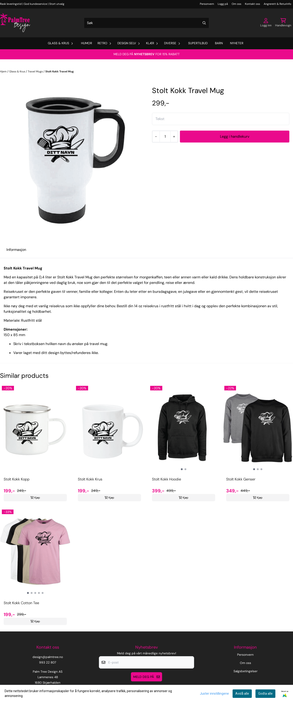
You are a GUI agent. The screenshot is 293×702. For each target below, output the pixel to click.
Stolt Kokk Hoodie (166, 479)
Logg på (223, 4)
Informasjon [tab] (16, 249)
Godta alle (265, 693)
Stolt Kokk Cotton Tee (21, 603)
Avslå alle (242, 693)
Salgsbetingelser (245, 671)
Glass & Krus (17, 71)
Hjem (3, 71)
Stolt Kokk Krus (90, 479)
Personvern (207, 4)
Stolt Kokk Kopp (17, 479)
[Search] (204, 23)
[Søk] (146, 23)
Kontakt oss (252, 4)
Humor (86, 43)
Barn (219, 43)
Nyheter (236, 43)
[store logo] (15, 23)
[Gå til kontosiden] (265, 23)
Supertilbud (198, 43)
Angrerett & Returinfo (277, 4)
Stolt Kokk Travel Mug (59, 71)
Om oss (236, 4)
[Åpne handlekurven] (283, 23)
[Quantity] (165, 136)
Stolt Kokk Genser (240, 479)
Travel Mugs (35, 71)
